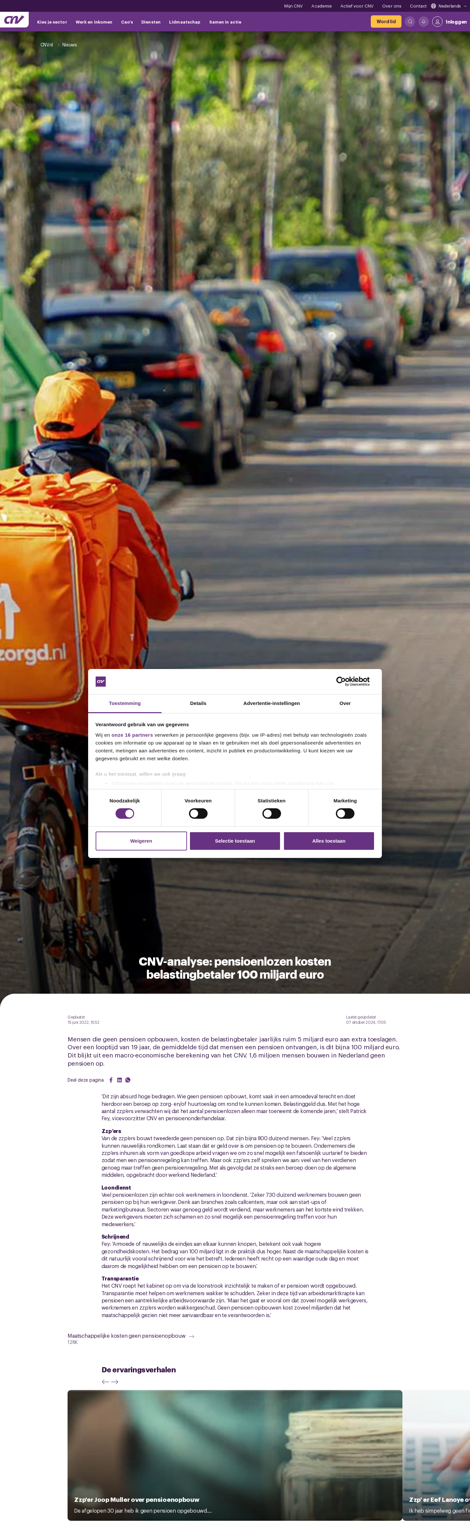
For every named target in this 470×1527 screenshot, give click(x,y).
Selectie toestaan (235, 841)
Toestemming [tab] (125, 703)
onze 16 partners (132, 735)
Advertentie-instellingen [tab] (271, 703)
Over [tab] (345, 703)
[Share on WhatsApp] (128, 1080)
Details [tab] (198, 703)
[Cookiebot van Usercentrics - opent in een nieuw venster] (346, 681)
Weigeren (141, 841)
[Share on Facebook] (111, 1080)
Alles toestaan (329, 841)
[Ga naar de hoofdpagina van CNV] (14, 19)
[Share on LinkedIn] (119, 1080)
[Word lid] (386, 21)
